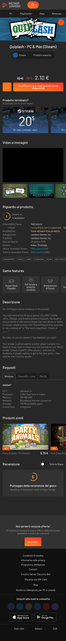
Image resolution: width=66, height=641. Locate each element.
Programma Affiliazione (33, 564)
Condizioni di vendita (33, 555)
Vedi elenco (36, 224)
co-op (49, 259)
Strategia (42, 245)
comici (20, 259)
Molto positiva (38, 248)
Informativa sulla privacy (33, 560)
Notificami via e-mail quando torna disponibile (38, 87)
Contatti (33, 569)
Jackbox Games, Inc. (41, 234)
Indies (34, 245)
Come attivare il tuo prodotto (45, 231)
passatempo (9, 259)
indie (29, 259)
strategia (38, 259)
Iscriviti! (33, 541)
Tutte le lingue (51, 464)
